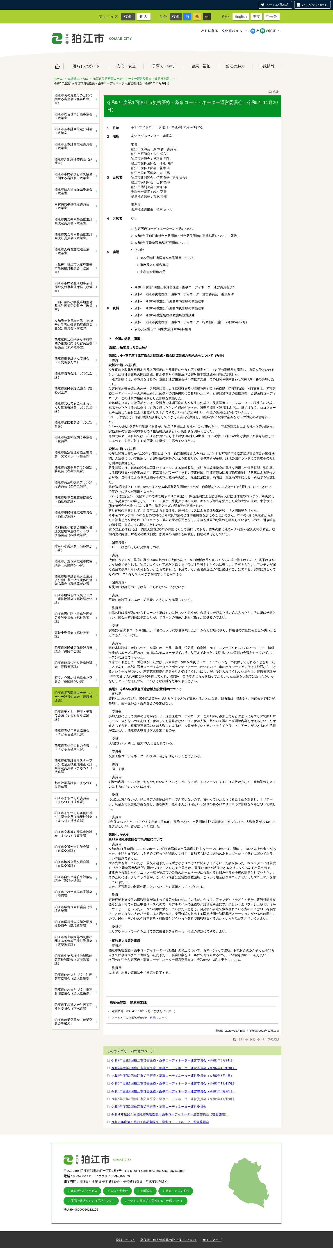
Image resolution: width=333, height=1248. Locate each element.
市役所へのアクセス (84, 1191)
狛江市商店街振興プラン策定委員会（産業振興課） (73, 484)
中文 (256, 16)
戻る (250, 1039)
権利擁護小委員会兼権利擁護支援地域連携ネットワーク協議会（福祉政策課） (73, 531)
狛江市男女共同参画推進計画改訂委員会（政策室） (73, 236)
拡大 (143, 16)
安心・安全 (126, 66)
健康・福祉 (200, 66)
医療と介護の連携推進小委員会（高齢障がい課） (73, 679)
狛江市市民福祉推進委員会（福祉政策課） (73, 514)
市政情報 (267, 66)
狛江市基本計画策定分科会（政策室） (73, 131)
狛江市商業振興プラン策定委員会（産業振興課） (73, 469)
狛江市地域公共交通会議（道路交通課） (72, 863)
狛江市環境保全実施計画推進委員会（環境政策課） (73, 923)
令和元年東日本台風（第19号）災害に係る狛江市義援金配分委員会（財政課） (74, 324)
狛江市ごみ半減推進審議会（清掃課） (73, 893)
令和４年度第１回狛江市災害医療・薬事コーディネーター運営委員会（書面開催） (169, 1114)
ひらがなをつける (314, 5)
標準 (128, 16)
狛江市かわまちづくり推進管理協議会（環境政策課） (73, 991)
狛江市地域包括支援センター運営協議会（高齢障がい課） (73, 598)
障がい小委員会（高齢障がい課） (73, 548)
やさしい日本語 (278, 5)
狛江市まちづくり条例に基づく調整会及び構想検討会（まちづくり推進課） (73, 816)
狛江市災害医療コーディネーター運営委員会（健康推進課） (132, 78)
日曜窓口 (147, 1191)
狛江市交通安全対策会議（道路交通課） (72, 848)
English (241, 16)
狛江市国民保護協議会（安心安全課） (73, 390)
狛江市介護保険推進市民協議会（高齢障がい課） (73, 563)
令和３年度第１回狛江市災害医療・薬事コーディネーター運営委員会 (160, 1122)
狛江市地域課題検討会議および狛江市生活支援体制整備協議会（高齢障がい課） (73, 580)
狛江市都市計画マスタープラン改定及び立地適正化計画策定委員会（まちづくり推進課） (73, 766)
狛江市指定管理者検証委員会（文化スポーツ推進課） (73, 454)
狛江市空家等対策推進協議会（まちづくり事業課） (73, 833)
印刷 (273, 91)
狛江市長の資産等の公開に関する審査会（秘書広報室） (73, 99)
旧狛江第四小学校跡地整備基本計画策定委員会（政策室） (73, 305)
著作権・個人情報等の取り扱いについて (168, 1240)
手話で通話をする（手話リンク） (93, 1200)
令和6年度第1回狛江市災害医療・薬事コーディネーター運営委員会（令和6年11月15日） (174, 1083)
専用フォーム (158, 1018)
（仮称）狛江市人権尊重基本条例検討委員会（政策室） (73, 268)
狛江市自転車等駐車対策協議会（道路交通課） (73, 879)
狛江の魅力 (235, 66)
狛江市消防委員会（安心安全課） (73, 424)
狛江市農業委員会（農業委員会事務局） (73, 1021)
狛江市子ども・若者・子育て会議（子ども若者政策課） (73, 715)
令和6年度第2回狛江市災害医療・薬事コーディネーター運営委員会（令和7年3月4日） (172, 1075)
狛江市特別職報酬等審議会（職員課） (73, 439)
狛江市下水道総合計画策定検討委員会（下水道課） (73, 1006)
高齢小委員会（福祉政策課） (72, 634)
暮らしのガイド (86, 66)
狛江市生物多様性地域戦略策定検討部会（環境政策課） (73, 959)
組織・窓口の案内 (177, 1191)
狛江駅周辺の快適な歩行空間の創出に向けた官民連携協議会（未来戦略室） (73, 343)
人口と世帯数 (119, 1191)
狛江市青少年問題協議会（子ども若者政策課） (72, 732)
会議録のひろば (78, 78)
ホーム (57, 66)
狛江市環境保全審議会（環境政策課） (73, 909)
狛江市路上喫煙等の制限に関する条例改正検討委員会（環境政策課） (73, 940)
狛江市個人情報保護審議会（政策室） (73, 191)
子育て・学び (163, 66)
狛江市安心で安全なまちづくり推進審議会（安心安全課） (73, 407)
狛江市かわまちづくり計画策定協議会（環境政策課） (73, 976)
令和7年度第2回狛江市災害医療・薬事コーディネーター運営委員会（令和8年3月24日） (173, 1060)
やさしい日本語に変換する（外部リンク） (156, 1200)
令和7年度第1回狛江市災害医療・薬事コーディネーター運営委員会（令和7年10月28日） (174, 1068)
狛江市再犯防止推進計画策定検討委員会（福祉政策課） (73, 617)
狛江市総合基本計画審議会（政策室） (73, 116)
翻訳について (125, 1240)
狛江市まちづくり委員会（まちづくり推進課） (72, 800)
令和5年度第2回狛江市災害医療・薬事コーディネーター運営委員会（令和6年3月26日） (173, 1091)
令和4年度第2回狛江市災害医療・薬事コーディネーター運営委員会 (158, 1106)
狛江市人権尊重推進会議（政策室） (72, 251)
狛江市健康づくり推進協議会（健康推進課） (73, 664)
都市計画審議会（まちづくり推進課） (73, 785)
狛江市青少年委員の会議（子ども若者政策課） (72, 747)
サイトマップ (212, 1240)
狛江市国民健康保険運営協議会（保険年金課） (73, 649)
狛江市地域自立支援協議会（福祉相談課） (73, 499)
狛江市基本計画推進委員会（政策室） (73, 146)
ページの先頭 (267, 1039)
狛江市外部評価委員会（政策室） (73, 161)
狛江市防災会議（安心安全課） (73, 375)
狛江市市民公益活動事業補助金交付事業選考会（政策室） (73, 287)
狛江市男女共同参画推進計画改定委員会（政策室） (73, 221)
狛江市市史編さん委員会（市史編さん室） (72, 360)
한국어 (272, 16)
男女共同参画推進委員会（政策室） (72, 206)
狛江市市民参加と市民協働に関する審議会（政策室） (73, 176)
